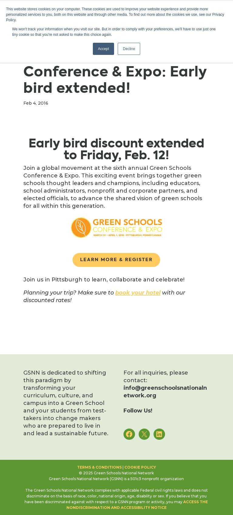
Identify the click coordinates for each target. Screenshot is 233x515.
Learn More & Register (116, 259)
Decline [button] (129, 49)
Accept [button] (103, 49)
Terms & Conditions (99, 467)
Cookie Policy (140, 467)
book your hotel (137, 292)
